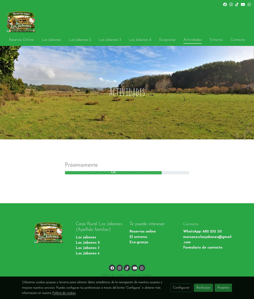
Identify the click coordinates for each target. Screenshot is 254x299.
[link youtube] (243, 4)
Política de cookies (113, 275)
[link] (21, 21)
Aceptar (223, 288)
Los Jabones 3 (87, 248)
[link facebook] (225, 4)
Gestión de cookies (139, 275)
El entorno (138, 237)
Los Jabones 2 (88, 243)
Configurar (181, 288)
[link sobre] (46, 232)
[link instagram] (231, 4)
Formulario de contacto (202, 248)
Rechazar (203, 288)
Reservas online (142, 231)
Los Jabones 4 (87, 253)
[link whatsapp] (249, 4)
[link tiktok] (237, 4)
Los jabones (86, 237)
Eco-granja (138, 242)
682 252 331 (212, 231)
